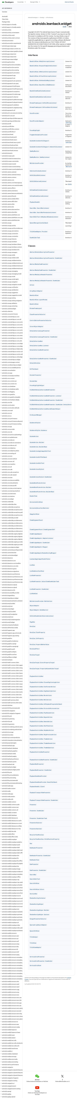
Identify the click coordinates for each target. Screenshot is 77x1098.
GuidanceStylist (35, 422)
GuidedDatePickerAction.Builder (40, 487)
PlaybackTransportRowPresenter (40, 792)
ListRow (32, 565)
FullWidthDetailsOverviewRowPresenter (42, 390)
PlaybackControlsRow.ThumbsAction (41, 739)
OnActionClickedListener (38, 171)
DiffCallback (34, 369)
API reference (7, 8)
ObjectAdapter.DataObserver (39, 610)
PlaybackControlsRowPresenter (39, 752)
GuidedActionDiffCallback (38, 457)
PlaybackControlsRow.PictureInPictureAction (44, 708)
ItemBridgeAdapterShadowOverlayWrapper (43, 553)
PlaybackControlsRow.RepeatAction (41, 717)
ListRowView (33, 593)
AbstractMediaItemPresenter (39, 264)
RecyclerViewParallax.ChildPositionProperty (44, 839)
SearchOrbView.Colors (37, 889)
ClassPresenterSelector (37, 314)
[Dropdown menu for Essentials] (26, 2)
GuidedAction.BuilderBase (38, 447)
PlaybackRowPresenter (37, 764)
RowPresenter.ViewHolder (38, 870)
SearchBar (33, 874)
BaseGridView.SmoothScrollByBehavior (42, 85)
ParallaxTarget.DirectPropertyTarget (42, 662)
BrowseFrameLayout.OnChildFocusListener (43, 103)
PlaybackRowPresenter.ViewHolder (41, 770)
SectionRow (33, 894)
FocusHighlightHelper (37, 385)
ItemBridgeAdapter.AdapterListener (41, 538)
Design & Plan (34, 2)
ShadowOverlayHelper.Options (39, 914)
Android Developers (33, 17)
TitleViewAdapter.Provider (38, 231)
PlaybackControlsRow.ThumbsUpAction (42, 747)
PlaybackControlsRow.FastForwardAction (43, 686)
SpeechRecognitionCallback (39, 223)
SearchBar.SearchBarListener (39, 208)
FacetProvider (34, 113)
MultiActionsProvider (37, 163)
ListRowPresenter (35, 575)
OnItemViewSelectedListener (39, 196)
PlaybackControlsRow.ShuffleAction (41, 726)
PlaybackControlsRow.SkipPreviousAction (43, 734)
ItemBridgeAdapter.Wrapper (39, 547)
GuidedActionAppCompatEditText (40, 451)
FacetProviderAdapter (37, 121)
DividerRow (33, 381)
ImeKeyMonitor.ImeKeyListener (40, 157)
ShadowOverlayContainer (38, 898)
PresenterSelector (36, 823)
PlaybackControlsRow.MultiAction (40, 700)
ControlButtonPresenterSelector (40, 320)
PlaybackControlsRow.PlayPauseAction (42, 713)
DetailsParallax (35, 363)
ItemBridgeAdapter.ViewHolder (40, 542)
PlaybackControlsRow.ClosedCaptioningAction (45, 682)
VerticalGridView (35, 965)
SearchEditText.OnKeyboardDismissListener (44, 217)
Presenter (33, 804)
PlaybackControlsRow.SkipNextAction (42, 730)
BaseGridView (34, 304)
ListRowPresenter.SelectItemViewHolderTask (44, 581)
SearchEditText (35, 879)
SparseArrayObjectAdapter (38, 925)
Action (32, 285)
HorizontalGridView (36, 502)
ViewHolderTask (35, 237)
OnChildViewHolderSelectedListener (42, 616)
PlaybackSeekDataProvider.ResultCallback (43, 782)
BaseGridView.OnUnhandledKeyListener (42, 80)
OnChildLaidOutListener (37, 175)
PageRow (32, 622)
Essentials (21, 2)
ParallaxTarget (35, 655)
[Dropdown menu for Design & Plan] (40, 2)
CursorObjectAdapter (36, 326)
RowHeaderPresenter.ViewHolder (40, 855)
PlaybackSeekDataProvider (38, 776)
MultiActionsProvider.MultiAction (41, 601)
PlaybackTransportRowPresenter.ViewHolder (44, 800)
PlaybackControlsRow (36, 676)
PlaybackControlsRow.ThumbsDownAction (42, 743)
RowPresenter (34, 864)
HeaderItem (33, 496)
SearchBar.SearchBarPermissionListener (43, 212)
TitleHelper (34, 937)
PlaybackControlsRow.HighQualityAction (43, 691)
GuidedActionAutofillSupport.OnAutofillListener (46, 147)
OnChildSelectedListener (38, 181)
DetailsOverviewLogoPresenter (40, 331)
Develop (42, 17)
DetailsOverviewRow (36, 341)
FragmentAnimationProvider (39, 135)
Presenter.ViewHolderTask (38, 818)
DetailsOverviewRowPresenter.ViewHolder (43, 358)
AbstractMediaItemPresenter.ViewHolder (43, 270)
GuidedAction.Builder (37, 442)
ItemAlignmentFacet (36, 520)
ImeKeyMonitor (34, 151)
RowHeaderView (34, 860)
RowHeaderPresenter (36, 848)
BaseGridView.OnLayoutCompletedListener (43, 66)
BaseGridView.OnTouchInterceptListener (43, 76)
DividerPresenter (35, 375)
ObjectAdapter (34, 605)
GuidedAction (34, 436)
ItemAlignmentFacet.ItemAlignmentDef (42, 529)
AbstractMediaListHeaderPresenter (41, 274)
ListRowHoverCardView (37, 571)
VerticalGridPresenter (37, 957)
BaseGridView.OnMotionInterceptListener (43, 72)
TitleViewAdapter (35, 947)
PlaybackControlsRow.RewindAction (41, 721)
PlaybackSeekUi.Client (37, 786)
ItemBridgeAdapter (36, 534)
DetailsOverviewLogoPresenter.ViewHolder (43, 337)
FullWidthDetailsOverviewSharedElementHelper (45, 409)
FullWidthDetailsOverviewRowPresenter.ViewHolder (46, 400)
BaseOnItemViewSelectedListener (40, 97)
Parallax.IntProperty (37, 638)
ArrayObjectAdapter (36, 291)
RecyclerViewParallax (37, 835)
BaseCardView (34, 295)
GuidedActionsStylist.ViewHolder (41, 477)
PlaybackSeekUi (35, 202)
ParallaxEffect (34, 649)
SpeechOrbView (34, 931)
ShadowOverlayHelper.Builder (39, 910)
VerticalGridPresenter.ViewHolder (41, 961)
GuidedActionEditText (37, 463)
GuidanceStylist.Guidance (38, 430)
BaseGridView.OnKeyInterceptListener (42, 61)
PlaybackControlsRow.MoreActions (41, 695)
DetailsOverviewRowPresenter (39, 350)
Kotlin (64, 27)
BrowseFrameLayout (36, 308)
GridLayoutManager (36, 415)
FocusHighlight (35, 130)
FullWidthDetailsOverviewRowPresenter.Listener (45, 396)
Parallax (32, 626)
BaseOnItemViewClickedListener (40, 91)
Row (31, 843)
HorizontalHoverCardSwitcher (39, 508)
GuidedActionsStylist (37, 469)
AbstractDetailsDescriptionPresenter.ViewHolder (46, 258)
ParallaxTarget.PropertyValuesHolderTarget (44, 668)
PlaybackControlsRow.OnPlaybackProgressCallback (46, 704)
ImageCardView (34, 514)
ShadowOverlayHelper (36, 904)
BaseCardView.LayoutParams (38, 299)
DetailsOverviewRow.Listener (39, 345)
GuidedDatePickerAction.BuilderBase (42, 491)
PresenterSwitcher (36, 829)
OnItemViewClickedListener (39, 190)
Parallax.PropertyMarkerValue (39, 644)
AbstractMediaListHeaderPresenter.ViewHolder (45, 280)
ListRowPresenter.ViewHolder (39, 589)
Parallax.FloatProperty (37, 632)
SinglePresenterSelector (38, 919)
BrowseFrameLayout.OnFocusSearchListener (43, 107)
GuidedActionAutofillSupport (39, 141)
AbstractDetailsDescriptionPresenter (42, 252)
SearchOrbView (34, 883)
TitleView (33, 943)
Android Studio (69, 2)
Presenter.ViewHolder (37, 810)
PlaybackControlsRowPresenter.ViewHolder (43, 760)
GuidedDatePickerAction (38, 483)
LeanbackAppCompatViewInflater (40, 559)
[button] (11, 24)
